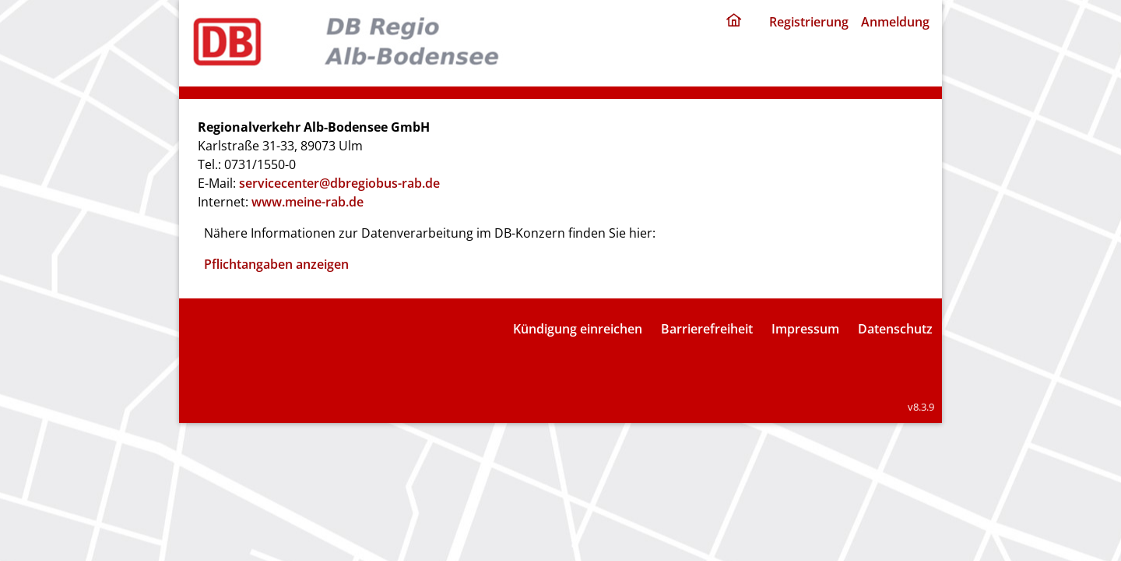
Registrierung (809, 21)
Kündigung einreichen (577, 328)
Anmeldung (895, 21)
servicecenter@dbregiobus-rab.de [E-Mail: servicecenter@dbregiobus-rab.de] (339, 183)
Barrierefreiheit (707, 328)
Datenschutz (895, 328)
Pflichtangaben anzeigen (276, 264)
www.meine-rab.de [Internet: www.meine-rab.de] (307, 201)
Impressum (805, 328)
